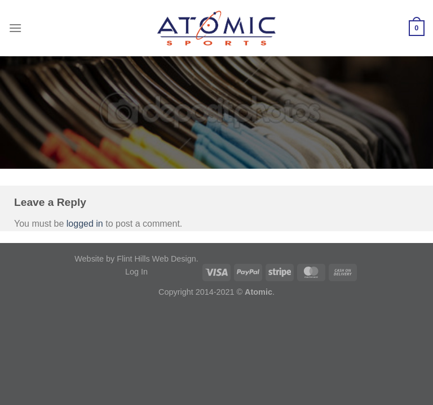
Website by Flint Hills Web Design (135, 258)
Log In (136, 271)
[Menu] (15, 28)
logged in (85, 223)
